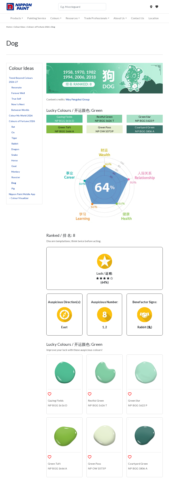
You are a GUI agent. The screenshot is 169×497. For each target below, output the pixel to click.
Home (9, 27)
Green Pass (94, 463)
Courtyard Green (138, 463)
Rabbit (14, 143)
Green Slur (134, 400)
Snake (14, 154)
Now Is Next (18, 104)
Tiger (14, 138)
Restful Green (96, 400)
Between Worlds (20, 109)
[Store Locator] (151, 6)
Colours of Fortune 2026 (38, 27)
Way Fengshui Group (78, 99)
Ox (13, 132)
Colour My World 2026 (21, 115)
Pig (13, 188)
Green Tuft (54, 463)
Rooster (15, 177)
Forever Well (18, 93)
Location (154, 18)
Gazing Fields (56, 400)
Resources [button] (72, 18)
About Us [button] (119, 18)
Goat (14, 166)
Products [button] (15, 18)
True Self (16, 98)
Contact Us (137, 18)
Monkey (15, 171)
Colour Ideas (19, 27)
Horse (14, 160)
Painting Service (36, 18)
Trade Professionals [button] (95, 18)
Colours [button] (54, 18)
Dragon (15, 149)
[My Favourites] (156, 6)
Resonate (16, 87)
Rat (13, 126)
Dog (13, 182)
